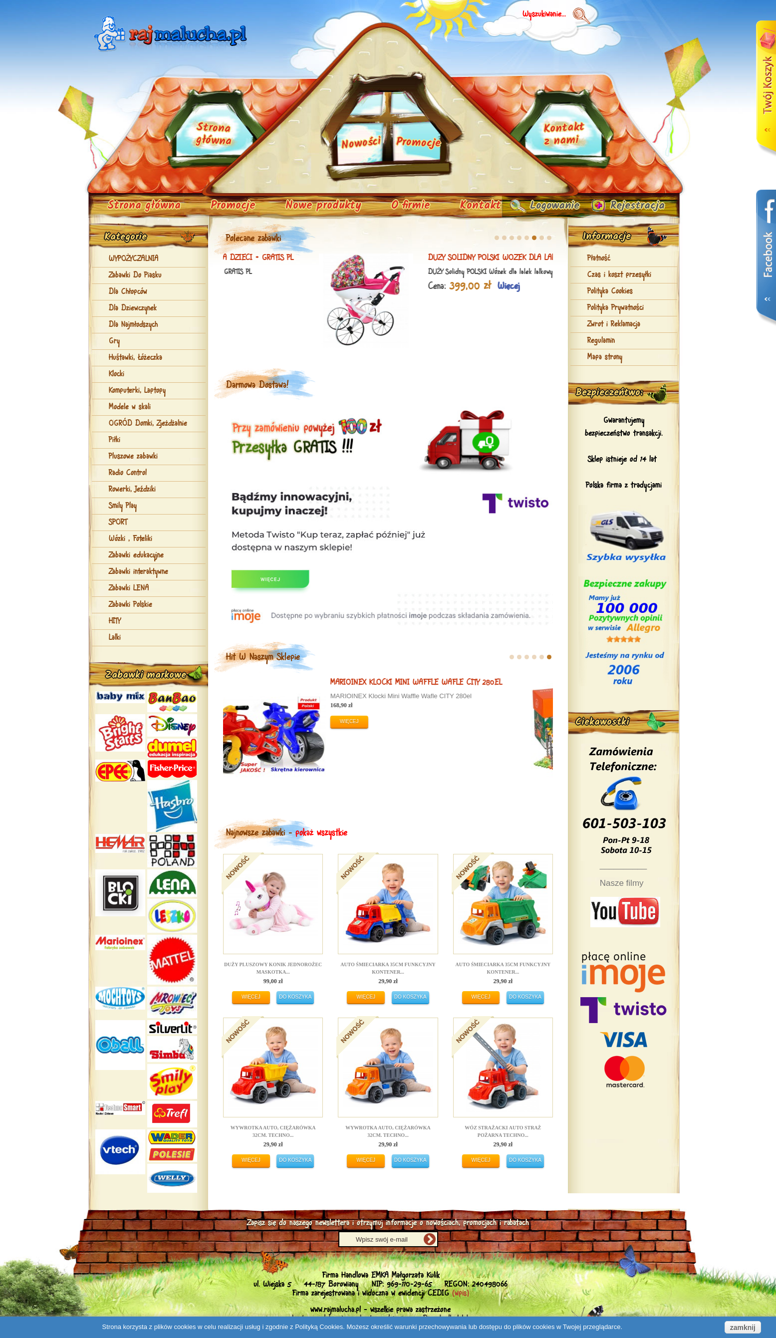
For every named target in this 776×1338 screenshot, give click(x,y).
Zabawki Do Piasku (135, 275)
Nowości (361, 144)
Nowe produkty (323, 206)
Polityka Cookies (610, 291)
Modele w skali (130, 407)
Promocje (233, 206)
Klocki (116, 374)
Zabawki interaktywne (138, 572)
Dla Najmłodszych (133, 325)
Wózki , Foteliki (130, 539)
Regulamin (601, 341)
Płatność (598, 259)
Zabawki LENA (129, 588)
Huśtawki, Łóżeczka (135, 358)
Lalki (115, 638)
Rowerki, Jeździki (132, 490)
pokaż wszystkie (321, 832)
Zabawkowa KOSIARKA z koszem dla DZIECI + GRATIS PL (437, 258)
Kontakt (480, 206)
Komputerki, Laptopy (137, 391)
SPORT (118, 523)
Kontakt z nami (564, 135)
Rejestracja (635, 206)
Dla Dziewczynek (133, 308)
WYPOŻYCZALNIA (134, 259)
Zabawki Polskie (130, 605)
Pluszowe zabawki (133, 457)
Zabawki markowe (145, 675)
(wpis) (460, 1293)
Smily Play (123, 506)
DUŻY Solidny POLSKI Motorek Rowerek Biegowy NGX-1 (310, 687)
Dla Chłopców (128, 292)
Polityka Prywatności (615, 308)
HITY (115, 621)
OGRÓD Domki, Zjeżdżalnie (148, 424)
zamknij (743, 1328)
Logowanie (548, 206)
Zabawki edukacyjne (136, 555)
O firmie (410, 206)
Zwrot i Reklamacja (613, 324)
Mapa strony (604, 357)
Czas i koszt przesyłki (619, 275)
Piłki (114, 440)
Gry (114, 341)
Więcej (414, 286)
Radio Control (128, 473)
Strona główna (144, 206)
